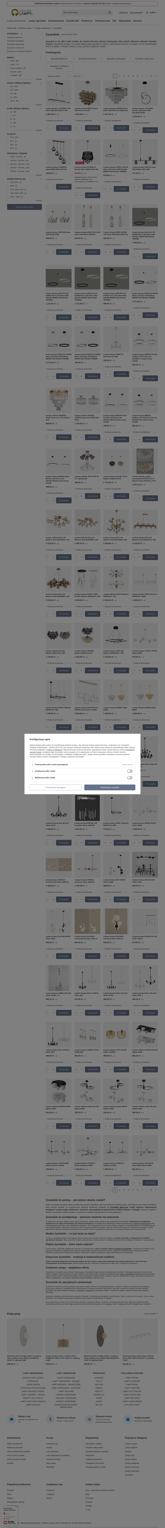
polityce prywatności (54, 750)
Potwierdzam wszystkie (110, 787)
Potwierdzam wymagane (56, 787)
